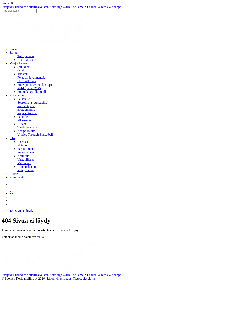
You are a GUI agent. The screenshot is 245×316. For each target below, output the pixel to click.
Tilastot (22, 74)
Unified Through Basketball (35, 134)
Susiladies (19, 7)
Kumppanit (17, 177)
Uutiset (14, 173)
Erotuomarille (26, 109)
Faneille (22, 116)
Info (12, 138)
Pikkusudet (24, 120)
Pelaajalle (23, 99)
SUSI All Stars (26, 81)
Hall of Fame (75, 7)
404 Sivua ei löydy (21, 210)
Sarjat (13, 52)
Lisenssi (22, 141)
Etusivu (14, 49)
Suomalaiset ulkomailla (32, 91)
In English (90, 7)
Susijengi (7, 7)
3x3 (64, 7)
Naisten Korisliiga (50, 7)
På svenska (104, 7)
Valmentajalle (26, 106)
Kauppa (116, 7)
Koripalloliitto (26, 131)
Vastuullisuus (25, 159)
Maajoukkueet (19, 63)
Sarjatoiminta (25, 148)
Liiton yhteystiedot (59, 278)
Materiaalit (24, 163)
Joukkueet (23, 67)
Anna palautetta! (27, 166)
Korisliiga (32, 7)
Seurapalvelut (26, 152)
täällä (40, 237)
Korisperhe (17, 95)
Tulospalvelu (25, 56)
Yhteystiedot (25, 170)
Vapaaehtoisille (27, 113)
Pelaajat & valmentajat (31, 77)
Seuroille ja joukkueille (32, 102)
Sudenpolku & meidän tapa (34, 84)
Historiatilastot (26, 59)
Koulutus (23, 156)
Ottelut (21, 70)
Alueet (21, 124)
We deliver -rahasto (29, 127)
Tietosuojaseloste (84, 278)
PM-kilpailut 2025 (29, 88)
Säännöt (22, 145)
